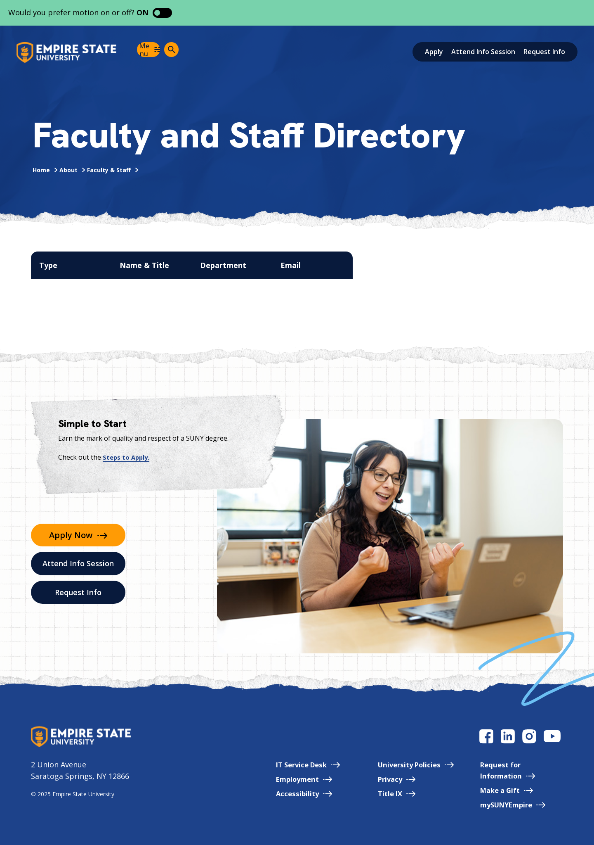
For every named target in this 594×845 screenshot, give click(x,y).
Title (385, 793)
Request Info (544, 51)
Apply (434, 51)
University (406, 764)
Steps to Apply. (127, 457)
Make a (502, 790)
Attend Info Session (483, 51)
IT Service (292, 764)
